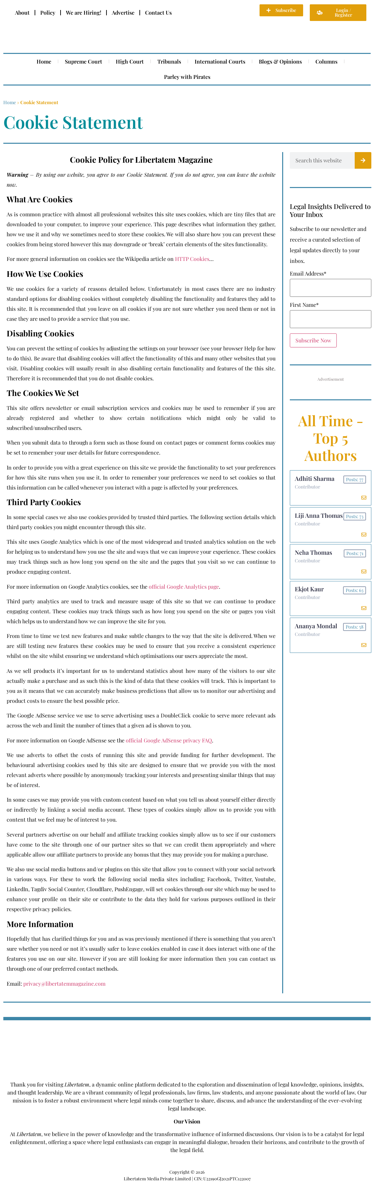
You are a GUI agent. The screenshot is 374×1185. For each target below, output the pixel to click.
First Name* (304, 304)
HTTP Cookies (192, 258)
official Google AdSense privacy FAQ (169, 740)
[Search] (363, 160)
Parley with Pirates (187, 76)
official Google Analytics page (184, 586)
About (22, 12)
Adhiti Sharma (315, 479)
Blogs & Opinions (280, 61)
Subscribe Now (313, 340)
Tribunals (169, 61)
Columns (326, 61)
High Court (130, 61)
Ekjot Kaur (309, 592)
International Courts (220, 61)
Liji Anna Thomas (319, 516)
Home (44, 61)
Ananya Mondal (316, 629)
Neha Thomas (313, 554)
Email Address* (308, 273)
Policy (47, 12)
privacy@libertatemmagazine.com (64, 983)
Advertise (123, 12)
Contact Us (158, 12)
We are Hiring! (83, 12)
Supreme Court (83, 61)
